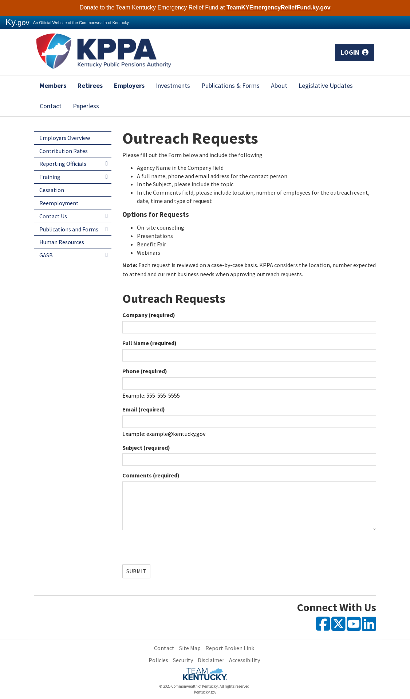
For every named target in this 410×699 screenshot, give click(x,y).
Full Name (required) (149, 343)
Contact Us (53, 216)
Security (183, 660)
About (279, 85)
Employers (129, 85)
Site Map (190, 648)
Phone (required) (144, 371)
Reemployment (59, 203)
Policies (158, 660)
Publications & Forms (230, 85)
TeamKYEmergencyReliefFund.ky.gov (278, 7)
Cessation (51, 190)
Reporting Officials (62, 163)
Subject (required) (146, 447)
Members (53, 85)
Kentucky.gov (205, 692)
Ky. (17, 22)
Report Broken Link (229, 648)
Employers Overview (64, 137)
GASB (46, 255)
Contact (51, 106)
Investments (173, 85)
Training (49, 176)
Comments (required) (151, 475)
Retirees (90, 85)
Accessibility (244, 660)
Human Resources (61, 242)
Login (354, 52)
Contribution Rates (63, 151)
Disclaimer (211, 660)
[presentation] (177, 550)
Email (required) (143, 409)
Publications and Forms (68, 229)
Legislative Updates (326, 85)
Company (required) (148, 315)
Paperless (86, 106)
